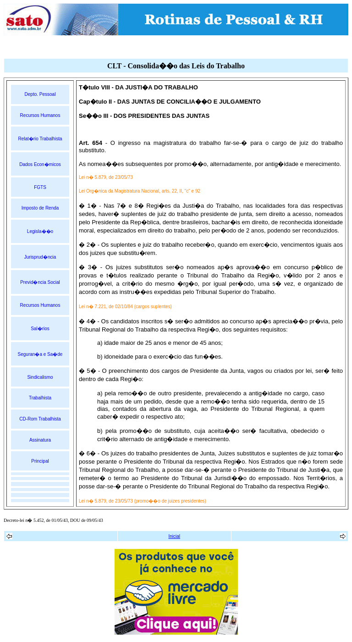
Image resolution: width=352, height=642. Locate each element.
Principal (40, 461)
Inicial (174, 536)
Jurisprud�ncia (40, 257)
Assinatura (40, 440)
